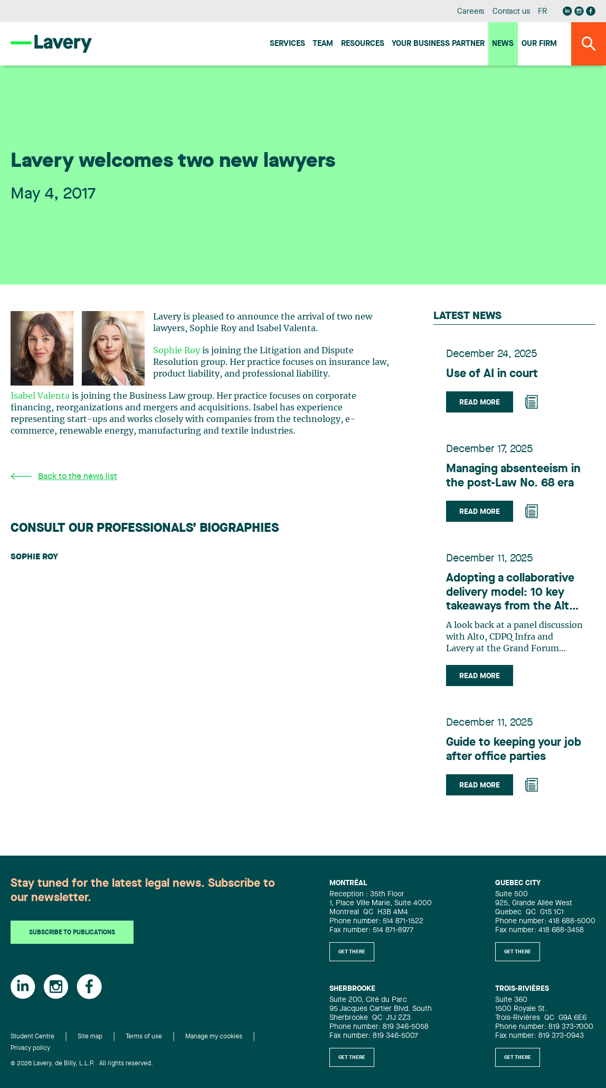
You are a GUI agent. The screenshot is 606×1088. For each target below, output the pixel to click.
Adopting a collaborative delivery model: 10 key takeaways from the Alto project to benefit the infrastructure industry (511, 593)
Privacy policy (30, 1048)
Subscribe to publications (72, 933)
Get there (351, 951)
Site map (90, 1037)
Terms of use (144, 1037)
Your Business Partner (438, 44)
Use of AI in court (492, 374)
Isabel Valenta (40, 396)
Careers (471, 12)
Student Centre (32, 1037)
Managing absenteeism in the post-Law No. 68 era (513, 476)
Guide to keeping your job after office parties (513, 749)
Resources (362, 44)
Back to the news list (64, 476)
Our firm (539, 44)
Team (323, 44)
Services (287, 44)
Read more (479, 402)
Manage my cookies (213, 1037)
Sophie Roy (176, 350)
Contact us (512, 12)
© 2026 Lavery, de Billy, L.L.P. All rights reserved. (82, 1064)
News (503, 44)
